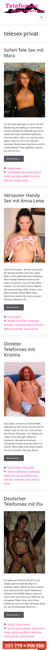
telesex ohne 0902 (13, 328)
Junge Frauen (14, 168)
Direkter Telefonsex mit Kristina (19, 349)
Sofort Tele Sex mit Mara (24, 52)
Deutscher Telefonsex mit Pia (23, 501)
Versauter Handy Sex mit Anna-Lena (24, 198)
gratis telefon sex (16, 171)
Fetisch (11, 624)
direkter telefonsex (17, 320)
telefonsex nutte (22, 479)
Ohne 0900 (28, 467)
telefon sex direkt (20, 632)
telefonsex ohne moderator (29, 324)
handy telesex (34, 171)
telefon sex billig (12, 176)
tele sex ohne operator (19, 628)
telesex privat (21, 180)
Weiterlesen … (15, 159)
